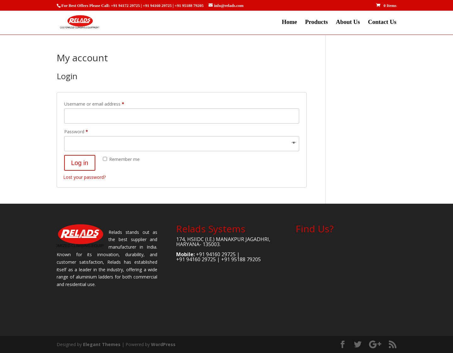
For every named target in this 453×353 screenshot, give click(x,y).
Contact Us (382, 22)
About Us (348, 22)
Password (85, 131)
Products (316, 22)
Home (289, 22)
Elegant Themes (101, 344)
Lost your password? (84, 177)
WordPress (163, 344)
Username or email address (103, 103)
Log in (79, 162)
